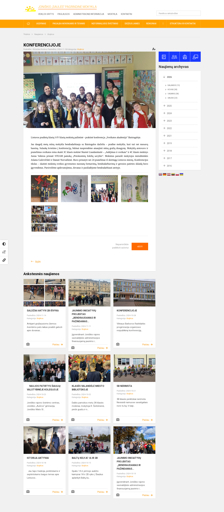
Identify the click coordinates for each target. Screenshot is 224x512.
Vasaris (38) (173, 94)
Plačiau (55, 344)
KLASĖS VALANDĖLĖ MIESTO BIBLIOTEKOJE (88, 388)
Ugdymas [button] (41, 23)
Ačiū (139, 246)
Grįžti (38, 261)
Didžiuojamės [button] (132, 23)
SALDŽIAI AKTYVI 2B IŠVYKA (43, 310)
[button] (180, 6)
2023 (169, 121)
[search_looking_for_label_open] (197, 13)
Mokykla (112, 14)
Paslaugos (64, 14)
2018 (169, 151)
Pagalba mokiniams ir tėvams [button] (69, 23)
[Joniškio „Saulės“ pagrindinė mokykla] (30, 7)
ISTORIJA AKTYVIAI (38, 458)
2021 (169, 136)
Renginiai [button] (151, 23)
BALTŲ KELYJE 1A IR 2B (85, 458)
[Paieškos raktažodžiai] (178, 13)
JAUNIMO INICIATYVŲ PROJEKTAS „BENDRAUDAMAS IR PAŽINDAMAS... (84, 316)
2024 (169, 113)
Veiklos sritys (46, 14)
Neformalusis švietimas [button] (104, 23)
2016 (169, 166)
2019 (169, 143)
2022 (169, 128)
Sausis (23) (172, 98)
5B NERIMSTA (124, 386)
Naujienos (39, 34)
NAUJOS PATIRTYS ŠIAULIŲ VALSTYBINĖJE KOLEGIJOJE (44, 388)
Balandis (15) (174, 85)
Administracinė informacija (88, 14)
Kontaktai (126, 14)
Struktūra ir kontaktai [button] (183, 23)
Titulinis (26, 34)
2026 (169, 77)
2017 (169, 158)
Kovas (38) (172, 89)
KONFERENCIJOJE (127, 310)
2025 (169, 106)
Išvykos (50, 34)
